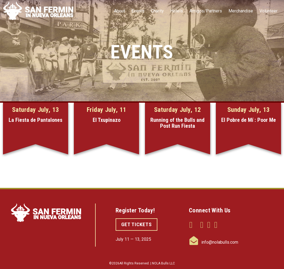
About (119, 10)
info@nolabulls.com (213, 242)
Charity (157, 10)
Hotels (176, 10)
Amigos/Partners (205, 10)
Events (137, 10)
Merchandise (240, 10)
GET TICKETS (136, 224)
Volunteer (268, 10)
